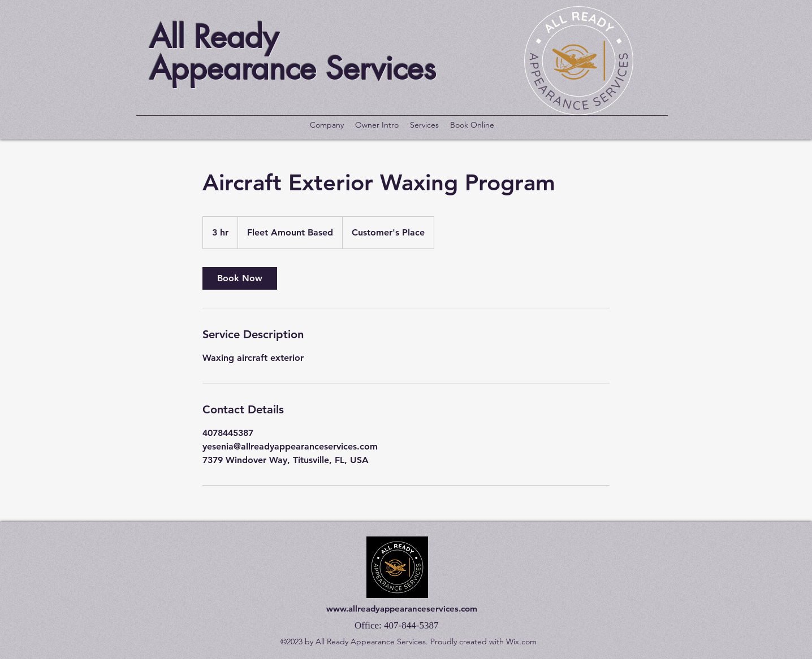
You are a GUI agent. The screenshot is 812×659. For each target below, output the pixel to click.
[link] (239, 278)
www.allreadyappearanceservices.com (401, 608)
